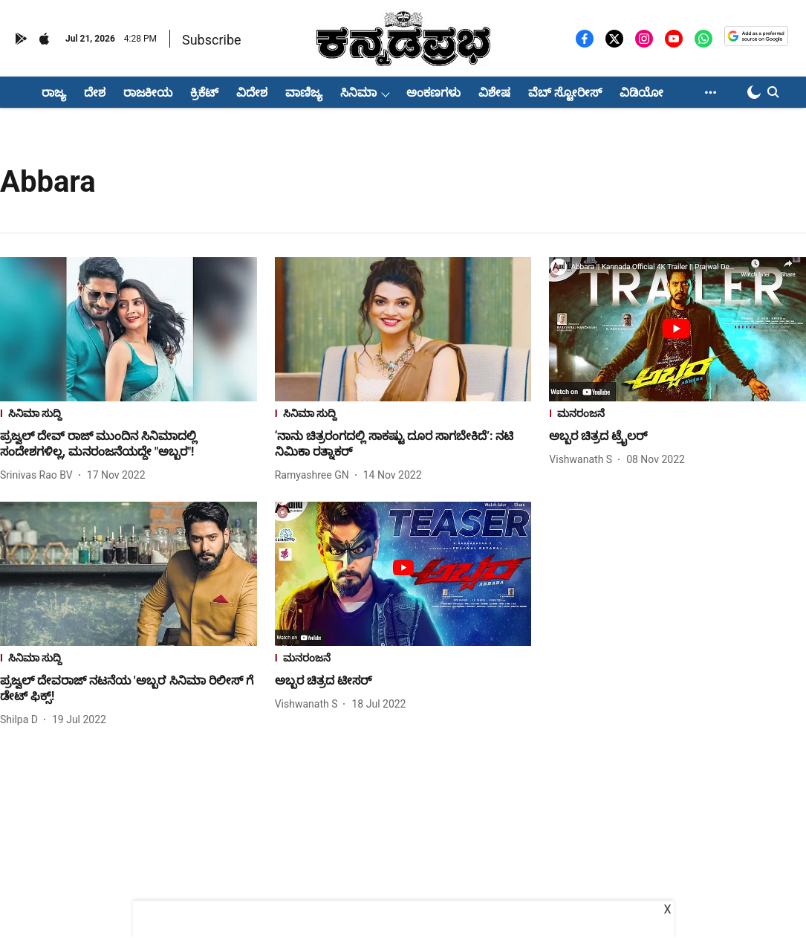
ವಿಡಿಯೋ (641, 92)
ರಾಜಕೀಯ (147, 92)
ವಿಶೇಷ (494, 92)
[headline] (128, 444)
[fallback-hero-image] (128, 329)
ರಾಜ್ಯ (54, 92)
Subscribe (211, 40)
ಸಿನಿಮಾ (358, 92)
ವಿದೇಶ (251, 92)
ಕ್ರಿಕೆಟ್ (204, 92)
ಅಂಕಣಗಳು (433, 92)
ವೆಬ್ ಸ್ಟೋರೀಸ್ (565, 92)
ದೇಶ (94, 92)
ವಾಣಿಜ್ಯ (303, 92)
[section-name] (128, 415)
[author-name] (39, 475)
